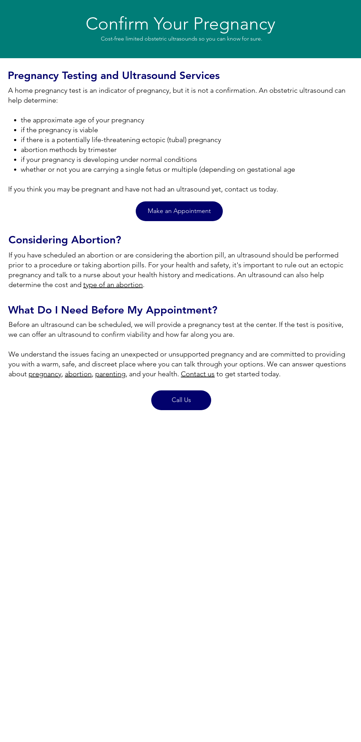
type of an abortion (113, 284)
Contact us (198, 374)
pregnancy (45, 374)
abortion (78, 374)
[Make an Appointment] (179, 211)
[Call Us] (181, 400)
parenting (110, 374)
